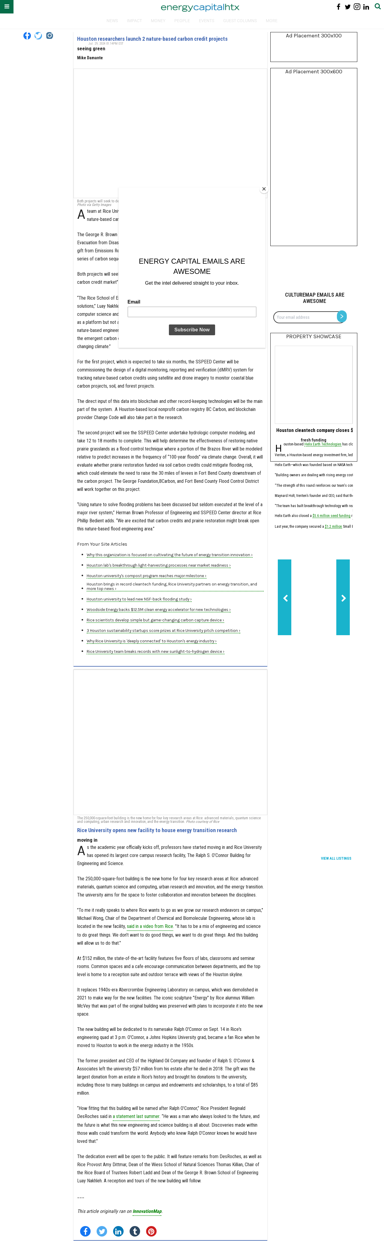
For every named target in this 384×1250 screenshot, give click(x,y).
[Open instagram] (49, 36)
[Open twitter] (38, 36)
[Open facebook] (27, 36)
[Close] (264, 188)
